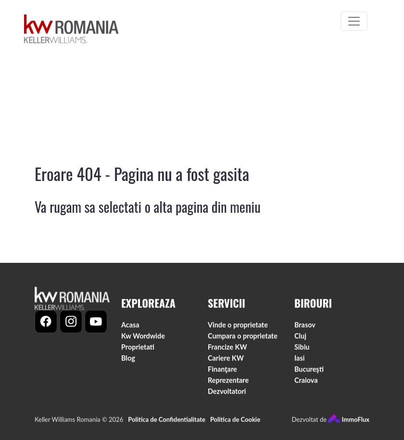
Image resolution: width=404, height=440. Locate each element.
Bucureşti (309, 371)
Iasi (299, 360)
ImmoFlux (348, 422)
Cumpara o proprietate (243, 338)
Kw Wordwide (143, 338)
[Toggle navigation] (354, 21)
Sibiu (301, 349)
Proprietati (137, 349)
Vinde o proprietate (238, 327)
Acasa (130, 327)
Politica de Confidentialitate (166, 422)
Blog (128, 360)
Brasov (305, 327)
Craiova (306, 382)
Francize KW (227, 349)
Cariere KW (226, 360)
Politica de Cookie (235, 422)
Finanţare (222, 371)
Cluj (300, 338)
